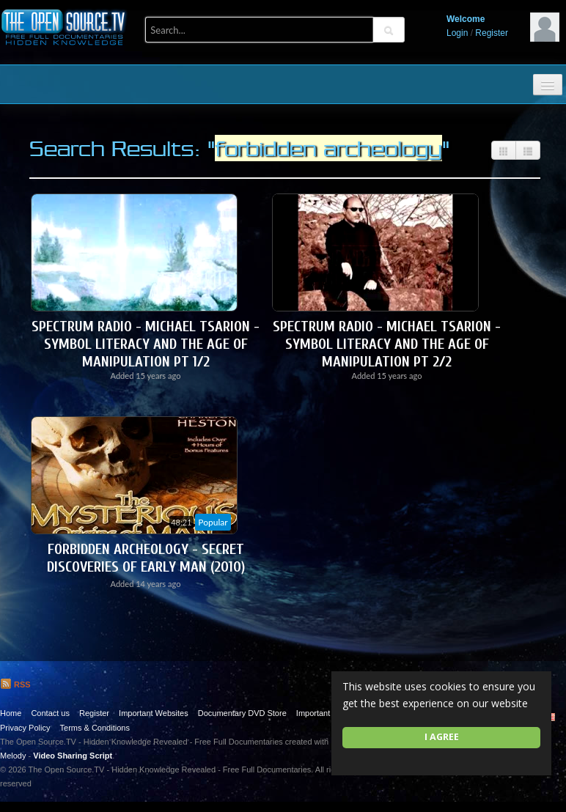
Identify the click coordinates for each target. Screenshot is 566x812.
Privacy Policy (25, 727)
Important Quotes (327, 713)
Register (491, 33)
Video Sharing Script (72, 755)
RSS (15, 684)
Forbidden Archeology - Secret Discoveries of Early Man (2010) (146, 558)
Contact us (50, 713)
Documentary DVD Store (242, 713)
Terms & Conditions (95, 727)
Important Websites (153, 713)
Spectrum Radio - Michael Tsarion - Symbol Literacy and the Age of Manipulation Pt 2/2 (387, 344)
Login (457, 33)
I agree (442, 737)
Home (10, 713)
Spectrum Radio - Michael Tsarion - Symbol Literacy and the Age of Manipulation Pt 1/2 (146, 344)
